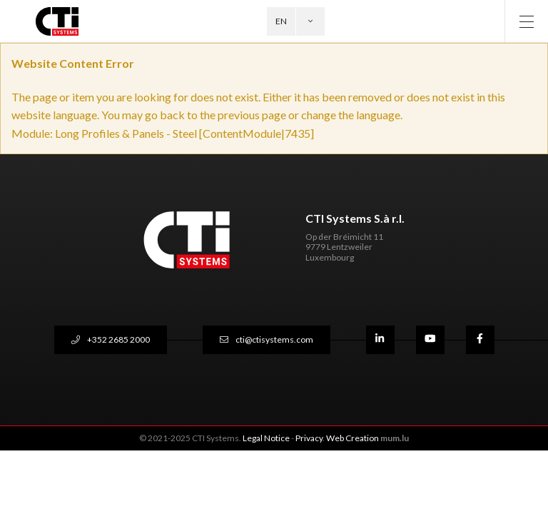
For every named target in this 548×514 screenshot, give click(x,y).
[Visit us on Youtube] (430, 340)
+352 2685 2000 (118, 339)
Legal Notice (266, 438)
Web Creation (352, 438)
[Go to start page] (65, 21)
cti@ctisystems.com (274, 339)
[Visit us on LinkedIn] (380, 340)
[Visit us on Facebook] (480, 340)
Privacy (309, 438)
